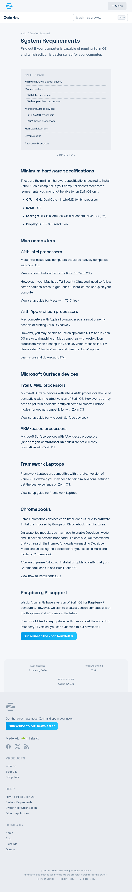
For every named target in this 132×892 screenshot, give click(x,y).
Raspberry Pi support (37, 143)
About (9, 833)
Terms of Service (45, 879)
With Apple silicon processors (44, 101)
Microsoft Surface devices (40, 108)
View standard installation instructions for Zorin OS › (56, 273)
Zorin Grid (12, 771)
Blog (8, 838)
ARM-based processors (41, 121)
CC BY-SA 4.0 (66, 683)
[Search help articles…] (100, 17)
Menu (117, 6)
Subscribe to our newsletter (32, 726)
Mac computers (33, 89)
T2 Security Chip (70, 281)
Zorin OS (11, 766)
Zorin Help (11, 17)
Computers (12, 777)
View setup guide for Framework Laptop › (49, 492)
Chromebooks (33, 136)
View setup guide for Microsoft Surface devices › (54, 417)
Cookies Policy (87, 879)
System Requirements (19, 802)
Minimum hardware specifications (43, 81)
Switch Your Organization (21, 807)
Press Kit (11, 844)
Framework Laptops (36, 128)
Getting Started (40, 33)
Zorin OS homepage (10, 707)
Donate (10, 849)
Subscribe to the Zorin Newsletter (49, 636)
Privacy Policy (67, 879)
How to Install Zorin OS (20, 796)
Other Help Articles (17, 813)
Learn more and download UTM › (43, 357)
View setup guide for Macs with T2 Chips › (50, 300)
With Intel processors (39, 95)
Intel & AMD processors (41, 115)
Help (23, 33)
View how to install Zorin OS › (41, 576)
